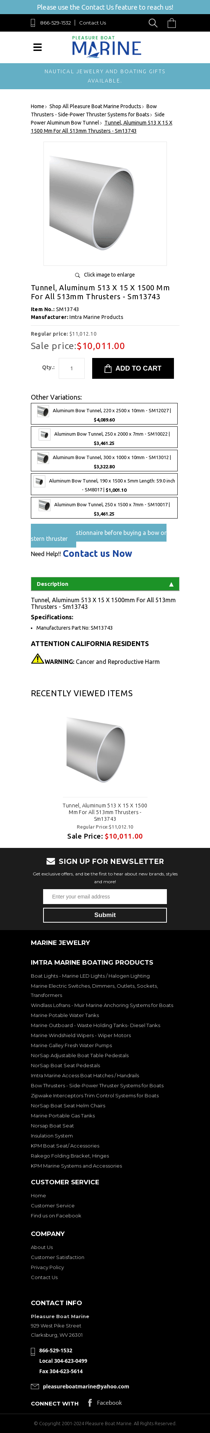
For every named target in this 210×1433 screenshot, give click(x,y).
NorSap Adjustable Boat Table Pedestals (80, 1055)
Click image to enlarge (109, 275)
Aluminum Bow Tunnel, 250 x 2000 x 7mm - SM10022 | (104, 437)
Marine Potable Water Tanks (65, 1015)
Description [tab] (105, 584)
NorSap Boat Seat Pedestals (65, 1065)
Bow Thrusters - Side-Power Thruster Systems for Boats (97, 1085)
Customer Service (53, 1205)
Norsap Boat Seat (52, 1126)
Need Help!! (46, 554)
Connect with (55, 1403)
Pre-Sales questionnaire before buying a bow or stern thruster (99, 535)
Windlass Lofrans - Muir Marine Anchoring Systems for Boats (102, 1005)
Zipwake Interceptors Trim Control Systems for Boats (95, 1095)
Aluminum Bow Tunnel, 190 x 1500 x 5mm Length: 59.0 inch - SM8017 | (104, 484)
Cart (174, 22)
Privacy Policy (47, 1267)
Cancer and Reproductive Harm (102, 661)
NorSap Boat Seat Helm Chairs (68, 1105)
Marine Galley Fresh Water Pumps (71, 1045)
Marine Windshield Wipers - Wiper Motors (81, 1035)
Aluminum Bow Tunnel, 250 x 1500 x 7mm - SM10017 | (104, 507)
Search (154, 22)
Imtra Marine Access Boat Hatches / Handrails (85, 1075)
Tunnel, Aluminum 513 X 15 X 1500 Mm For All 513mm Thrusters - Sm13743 (105, 812)
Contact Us (92, 23)
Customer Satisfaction (57, 1257)
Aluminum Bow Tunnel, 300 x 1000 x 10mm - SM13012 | (104, 460)
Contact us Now (97, 553)
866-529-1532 (55, 23)
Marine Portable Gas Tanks (63, 1116)
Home (38, 1195)
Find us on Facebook (56, 1216)
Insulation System (52, 1136)
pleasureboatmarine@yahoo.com (86, 1386)
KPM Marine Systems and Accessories (76, 1166)
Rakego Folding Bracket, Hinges (70, 1156)
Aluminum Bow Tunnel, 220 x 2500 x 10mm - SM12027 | (104, 413)
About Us (42, 1247)
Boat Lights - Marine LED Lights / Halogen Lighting (90, 976)
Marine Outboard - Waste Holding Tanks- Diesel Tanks (95, 1025)
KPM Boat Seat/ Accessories (65, 1146)
